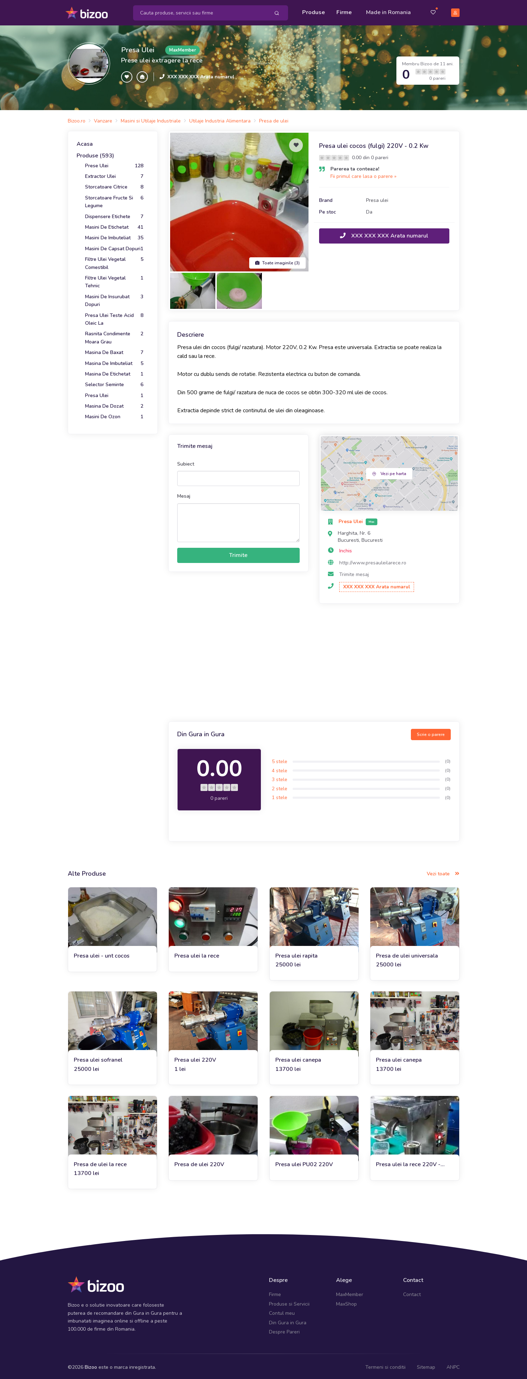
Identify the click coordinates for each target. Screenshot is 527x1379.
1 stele (279, 795)
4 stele (279, 768)
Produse (313, 11)
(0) (447, 759)
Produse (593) (95, 153)
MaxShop (346, 1301)
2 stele (279, 786)
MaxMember (349, 1292)
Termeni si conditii (385, 1365)
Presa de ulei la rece (100, 1162)
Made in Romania (388, 11)
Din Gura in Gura (287, 1320)
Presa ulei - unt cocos (102, 953)
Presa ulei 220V (195, 1058)
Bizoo (91, 1365)
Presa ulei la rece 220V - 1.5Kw (408, 1162)
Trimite (238, 553)
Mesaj (183, 494)
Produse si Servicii (289, 1301)
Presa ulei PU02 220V (304, 1162)
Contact (412, 1292)
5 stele (279, 759)
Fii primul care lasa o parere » (363, 173)
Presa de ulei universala (407, 953)
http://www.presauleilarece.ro (372, 560)
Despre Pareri (284, 1329)
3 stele (279, 777)
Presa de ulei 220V (199, 1162)
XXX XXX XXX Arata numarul (200, 74)
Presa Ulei (137, 47)
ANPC (453, 1365)
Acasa (85, 141)
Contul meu (282, 1311)
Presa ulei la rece (196, 953)
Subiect (185, 461)
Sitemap (426, 1365)
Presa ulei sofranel (98, 1058)
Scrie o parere (431, 732)
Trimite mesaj (354, 572)
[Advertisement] (314, 661)
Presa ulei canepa (298, 1058)
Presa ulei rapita (296, 953)
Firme (344, 11)
